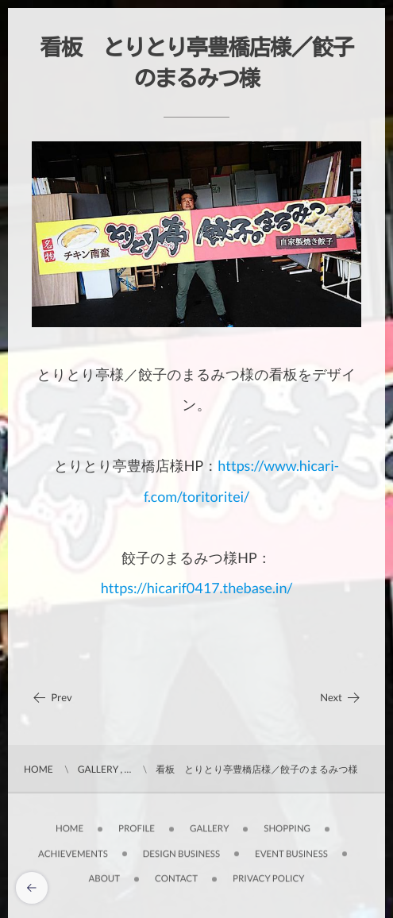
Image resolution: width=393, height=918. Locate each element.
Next (340, 697)
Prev (52, 697)
